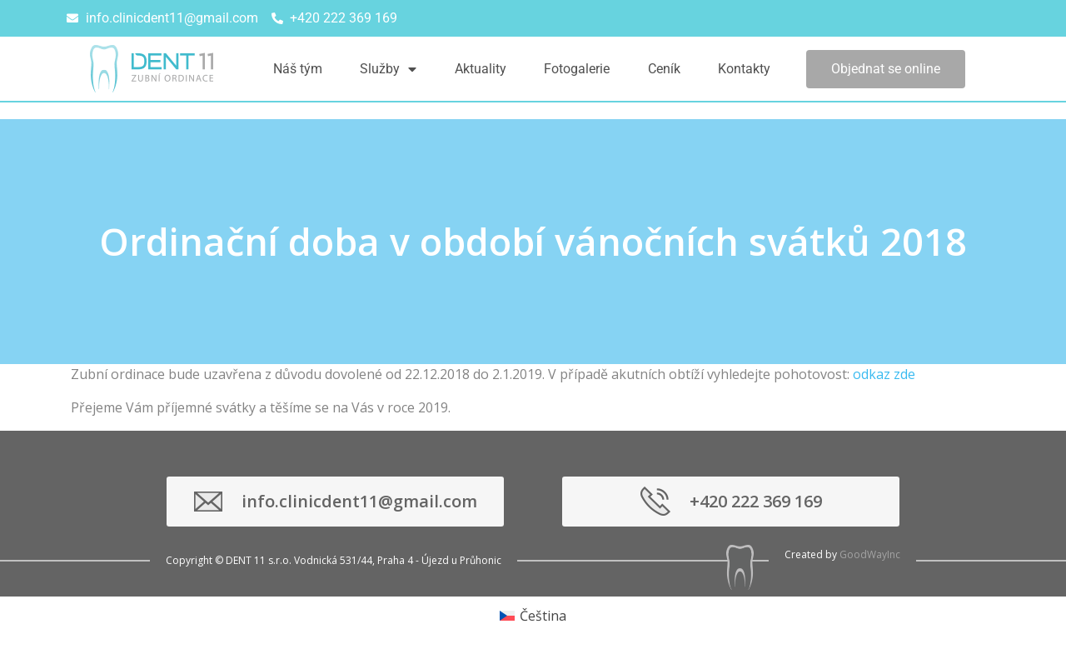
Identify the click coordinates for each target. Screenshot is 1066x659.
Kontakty (744, 69)
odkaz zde (884, 374)
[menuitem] (533, 615)
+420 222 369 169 (756, 501)
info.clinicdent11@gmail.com (359, 501)
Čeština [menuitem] (543, 616)
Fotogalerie (577, 69)
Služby (388, 69)
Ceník (664, 69)
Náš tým (297, 69)
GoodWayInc (869, 554)
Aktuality (480, 69)
